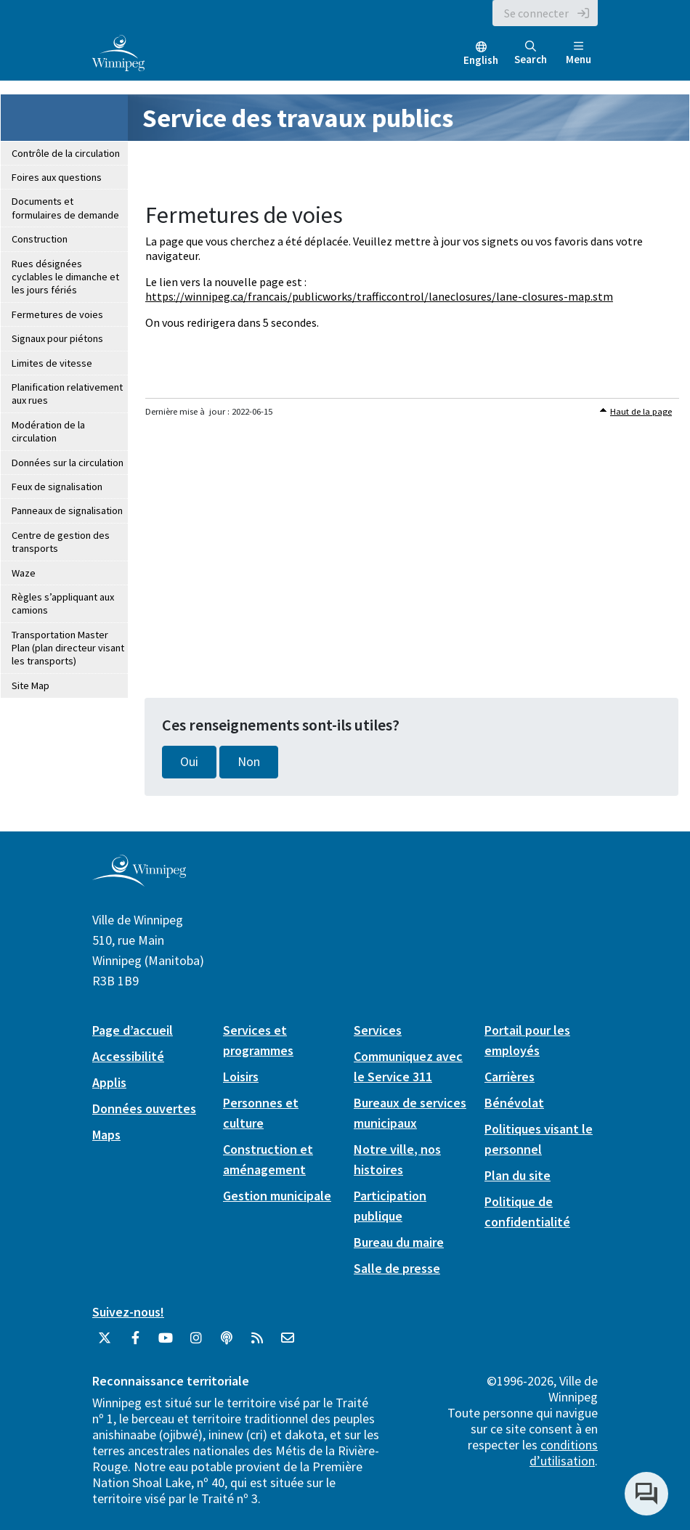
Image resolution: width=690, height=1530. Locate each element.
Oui (189, 762)
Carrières (509, 1076)
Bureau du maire (399, 1242)
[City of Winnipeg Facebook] (135, 1343)
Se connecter (536, 13)
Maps (106, 1134)
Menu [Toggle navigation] (578, 53)
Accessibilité (128, 1056)
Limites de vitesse (52, 363)
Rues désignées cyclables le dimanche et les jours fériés (65, 277)
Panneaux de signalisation (67, 510)
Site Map (30, 685)
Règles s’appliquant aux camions (63, 603)
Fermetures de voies (57, 314)
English (480, 60)
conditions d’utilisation (563, 1452)
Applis (109, 1082)
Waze (24, 572)
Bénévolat (514, 1102)
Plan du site (517, 1175)
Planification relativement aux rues (67, 394)
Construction (40, 238)
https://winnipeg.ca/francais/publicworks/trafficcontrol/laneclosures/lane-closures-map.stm (379, 296)
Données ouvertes (144, 1108)
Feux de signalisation (57, 486)
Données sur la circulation (67, 462)
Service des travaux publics (297, 118)
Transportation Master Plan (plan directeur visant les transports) (68, 648)
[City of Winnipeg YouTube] (165, 1343)
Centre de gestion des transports (61, 542)
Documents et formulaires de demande (65, 208)
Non (249, 762)
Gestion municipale (277, 1195)
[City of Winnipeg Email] (287, 1343)
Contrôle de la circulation (66, 153)
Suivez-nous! (128, 1311)
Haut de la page (641, 411)
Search (530, 53)
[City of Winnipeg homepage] (139, 880)
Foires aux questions (57, 177)
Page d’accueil (132, 1030)
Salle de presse (397, 1268)
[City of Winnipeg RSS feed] (257, 1343)
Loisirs (241, 1076)
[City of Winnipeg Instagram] (196, 1343)
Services (378, 1030)
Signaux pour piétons (57, 338)
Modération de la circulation (48, 431)
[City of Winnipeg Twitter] (104, 1343)
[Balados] (226, 1343)
